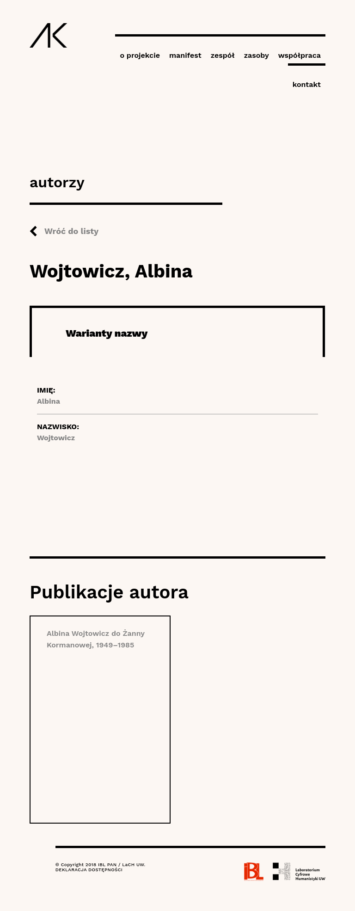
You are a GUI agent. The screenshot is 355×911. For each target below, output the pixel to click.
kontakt (307, 84)
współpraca (299, 55)
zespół (223, 55)
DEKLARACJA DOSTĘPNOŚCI (88, 869)
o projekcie (140, 55)
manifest (185, 55)
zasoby (256, 55)
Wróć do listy (71, 231)
